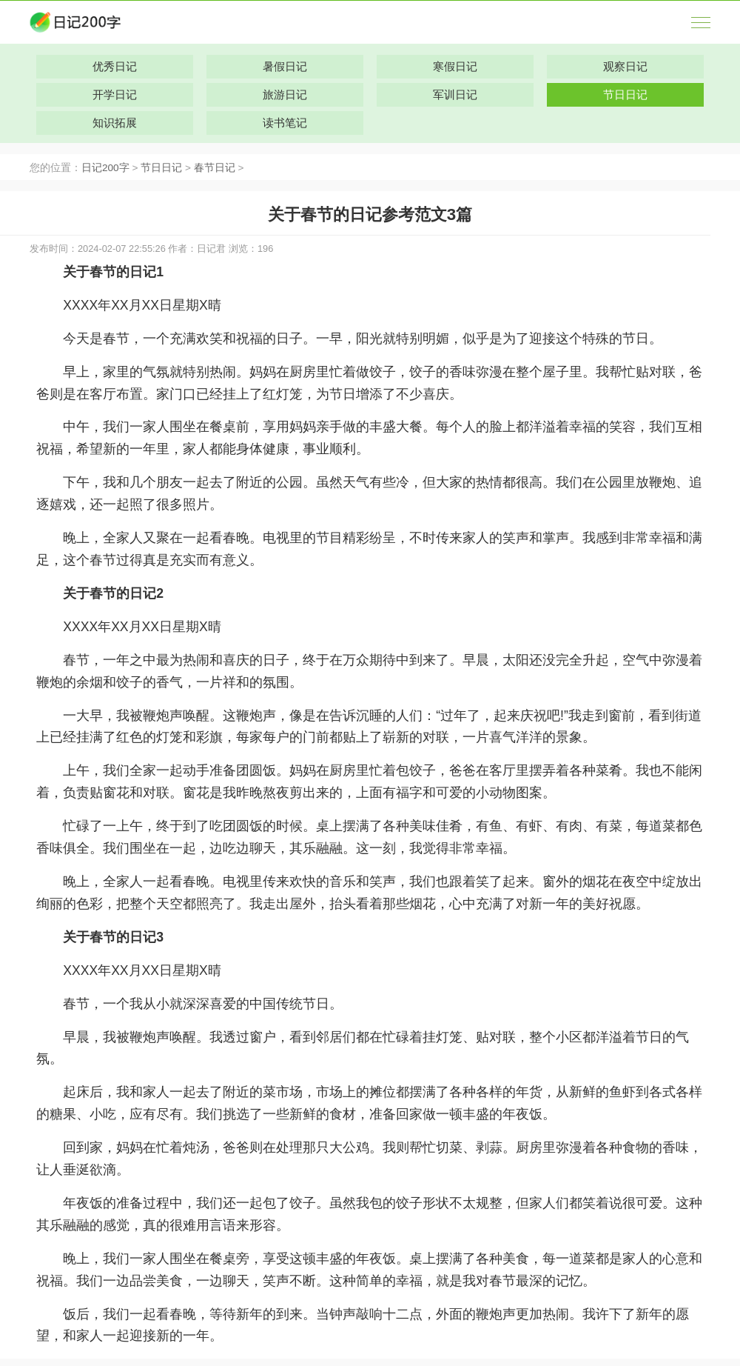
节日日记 (161, 167)
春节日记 (214, 167)
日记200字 (105, 167)
